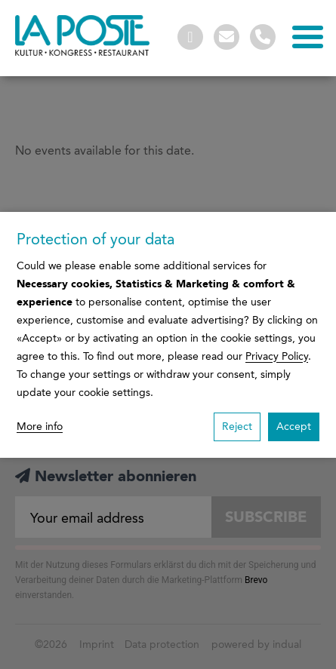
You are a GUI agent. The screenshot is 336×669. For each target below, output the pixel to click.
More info (40, 426)
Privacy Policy (276, 356)
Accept (293, 426)
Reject (237, 426)
